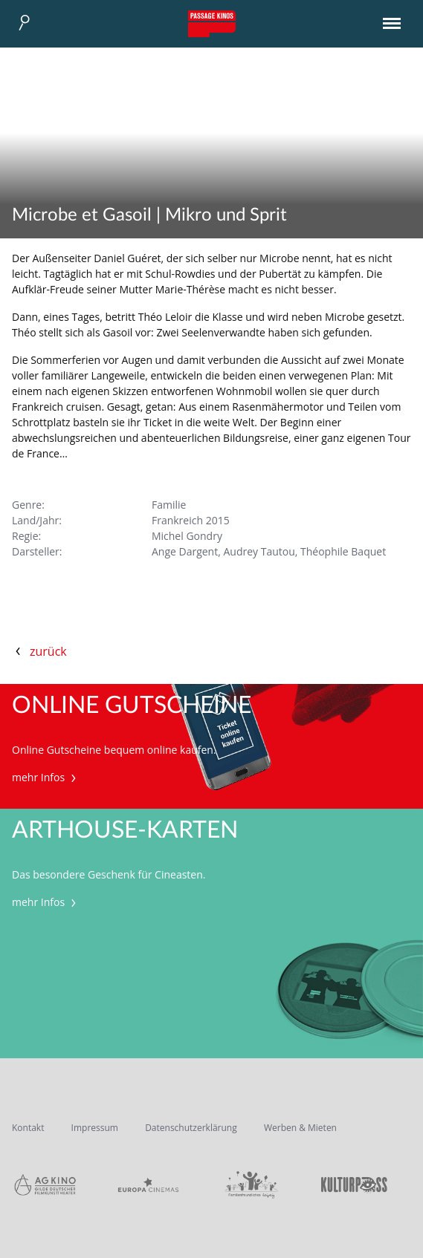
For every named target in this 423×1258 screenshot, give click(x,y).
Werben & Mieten (300, 1127)
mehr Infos (46, 777)
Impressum (94, 1127)
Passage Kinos (212, 24)
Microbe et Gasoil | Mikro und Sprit (149, 215)
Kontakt (28, 1127)
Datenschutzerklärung (191, 1127)
